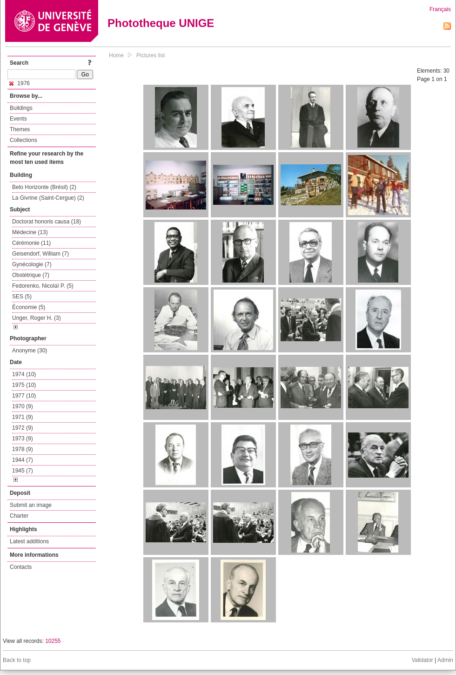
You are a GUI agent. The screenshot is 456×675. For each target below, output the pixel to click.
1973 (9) (22, 438)
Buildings (21, 108)
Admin (445, 660)
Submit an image (31, 505)
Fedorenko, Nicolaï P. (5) (43, 286)
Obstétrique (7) (30, 275)
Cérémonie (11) (31, 243)
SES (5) (22, 296)
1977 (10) (24, 395)
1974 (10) (24, 374)
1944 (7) (22, 460)
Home (116, 55)
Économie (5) (28, 307)
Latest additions (29, 541)
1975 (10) (24, 385)
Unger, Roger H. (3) (36, 318)
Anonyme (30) (29, 350)
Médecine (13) (30, 232)
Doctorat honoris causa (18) (46, 221)
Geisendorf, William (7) (40, 253)
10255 (52, 641)
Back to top (17, 660)
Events (18, 118)
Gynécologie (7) (32, 264)
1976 (19, 83)
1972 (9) (22, 428)
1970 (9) (22, 406)
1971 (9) (22, 417)
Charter (19, 516)
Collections (23, 140)
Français (440, 9)
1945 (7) (22, 470)
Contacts (21, 567)
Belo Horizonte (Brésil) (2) (44, 187)
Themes (20, 129)
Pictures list (150, 55)
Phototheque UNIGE (160, 23)
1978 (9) (22, 449)
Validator (422, 660)
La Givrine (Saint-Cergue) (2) (48, 198)
